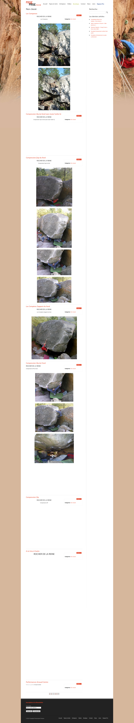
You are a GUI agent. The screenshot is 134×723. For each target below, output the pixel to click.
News (95, 718)
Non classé (73, 19)
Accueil (60, 718)
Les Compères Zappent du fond (44, 312)
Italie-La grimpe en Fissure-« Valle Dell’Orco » (98, 24)
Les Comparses (44, 19)
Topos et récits (67, 718)
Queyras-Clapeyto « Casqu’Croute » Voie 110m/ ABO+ (99, 28)
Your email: (28, 706)
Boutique (85, 718)
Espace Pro (105, 718)
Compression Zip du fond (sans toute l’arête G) (44, 119)
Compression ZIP (44, 502)
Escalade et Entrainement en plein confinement (99, 36)
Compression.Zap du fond (44, 163)
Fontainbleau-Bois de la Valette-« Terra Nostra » (96, 20)
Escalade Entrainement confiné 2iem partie (99, 32)
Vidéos (80, 718)
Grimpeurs (74, 718)
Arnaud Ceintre (37, 684)
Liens (100, 718)
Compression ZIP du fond (32, 368)
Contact (91, 718)
